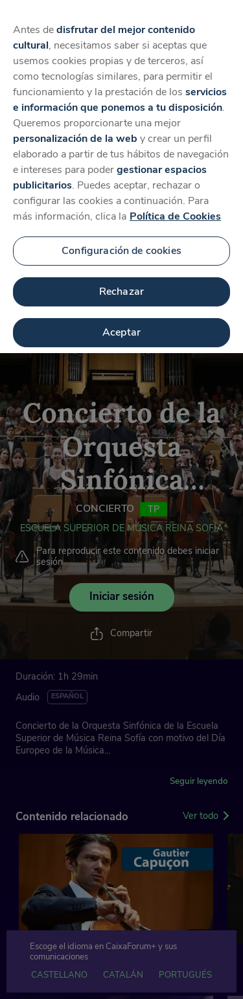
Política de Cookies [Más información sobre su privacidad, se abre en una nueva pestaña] (175, 207)
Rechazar (121, 282)
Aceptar (121, 323)
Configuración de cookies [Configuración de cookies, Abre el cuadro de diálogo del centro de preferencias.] (121, 242)
